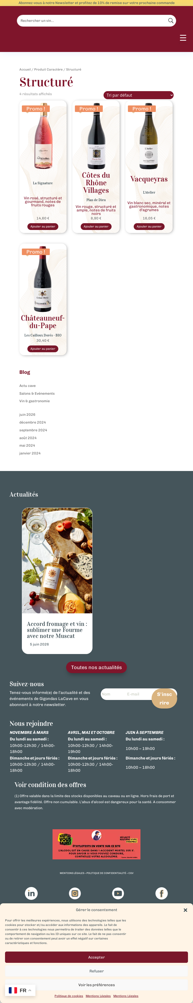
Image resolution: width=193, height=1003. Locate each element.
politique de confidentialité (106, 874)
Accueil (25, 69)
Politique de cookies (69, 996)
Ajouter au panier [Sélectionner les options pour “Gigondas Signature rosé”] (43, 227)
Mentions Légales (98, 996)
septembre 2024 (33, 431)
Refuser (96, 971)
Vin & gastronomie (34, 402)
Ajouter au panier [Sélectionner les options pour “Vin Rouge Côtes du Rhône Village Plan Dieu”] (96, 227)
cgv (130, 874)
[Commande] (139, 95)
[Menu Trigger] (183, 40)
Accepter (96, 957)
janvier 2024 (30, 455)
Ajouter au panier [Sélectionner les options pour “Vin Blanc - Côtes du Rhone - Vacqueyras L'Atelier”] (149, 227)
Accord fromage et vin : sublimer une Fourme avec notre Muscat (57, 631)
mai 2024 (27, 447)
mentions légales (72, 874)
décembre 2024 (32, 424)
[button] (185, 910)
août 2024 (28, 439)
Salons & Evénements (37, 395)
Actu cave (27, 387)
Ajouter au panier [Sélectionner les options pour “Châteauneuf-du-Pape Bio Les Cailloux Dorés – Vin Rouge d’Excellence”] (43, 350)
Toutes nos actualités (96, 669)
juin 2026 (27, 416)
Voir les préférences (96, 985)
